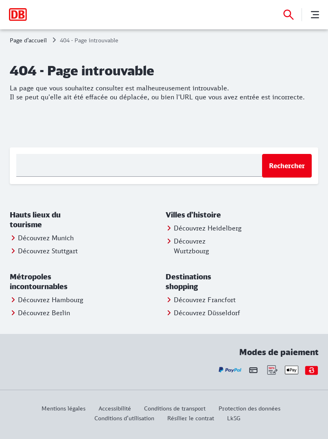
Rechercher (287, 166)
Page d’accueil (28, 40)
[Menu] (314, 14)
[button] (48, 220)
